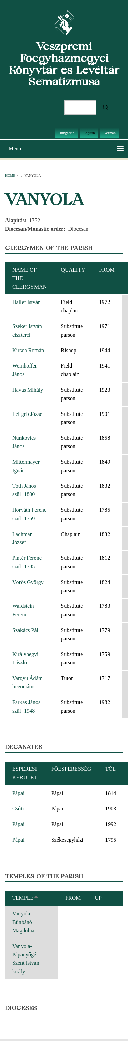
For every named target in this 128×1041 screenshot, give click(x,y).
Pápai (18, 793)
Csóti (18, 808)
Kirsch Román (28, 350)
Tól (110, 769)
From (106, 270)
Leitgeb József (28, 414)
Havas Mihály (27, 390)
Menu (15, 148)
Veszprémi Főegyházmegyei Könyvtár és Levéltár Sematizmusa (64, 63)
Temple (25, 898)
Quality (73, 270)
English (89, 133)
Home (10, 175)
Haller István (26, 302)
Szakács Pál (25, 630)
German (110, 133)
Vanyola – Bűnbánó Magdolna (23, 922)
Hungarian (66, 133)
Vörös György (28, 582)
